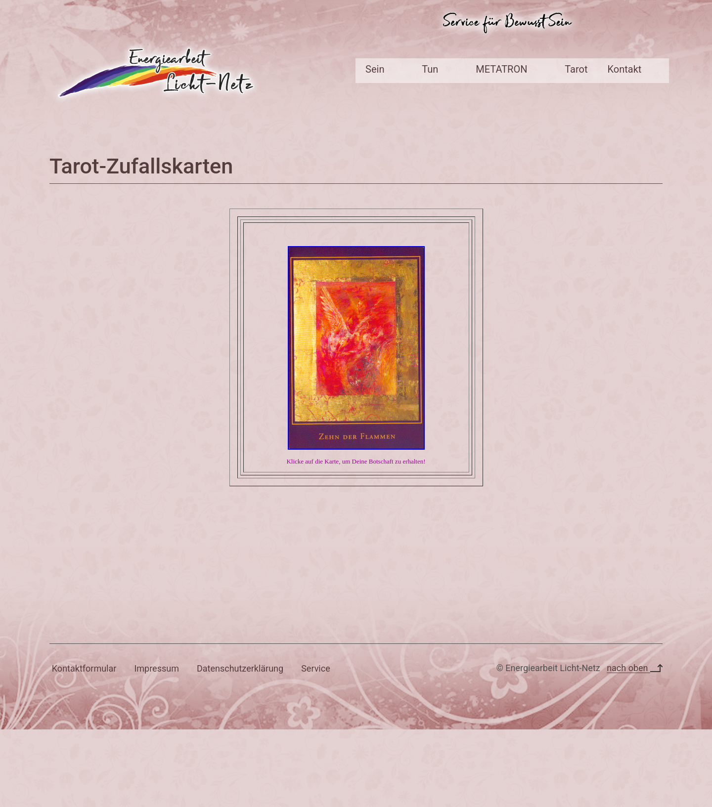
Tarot (576, 69)
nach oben (635, 668)
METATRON (501, 69)
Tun (430, 69)
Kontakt (625, 69)
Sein (374, 69)
